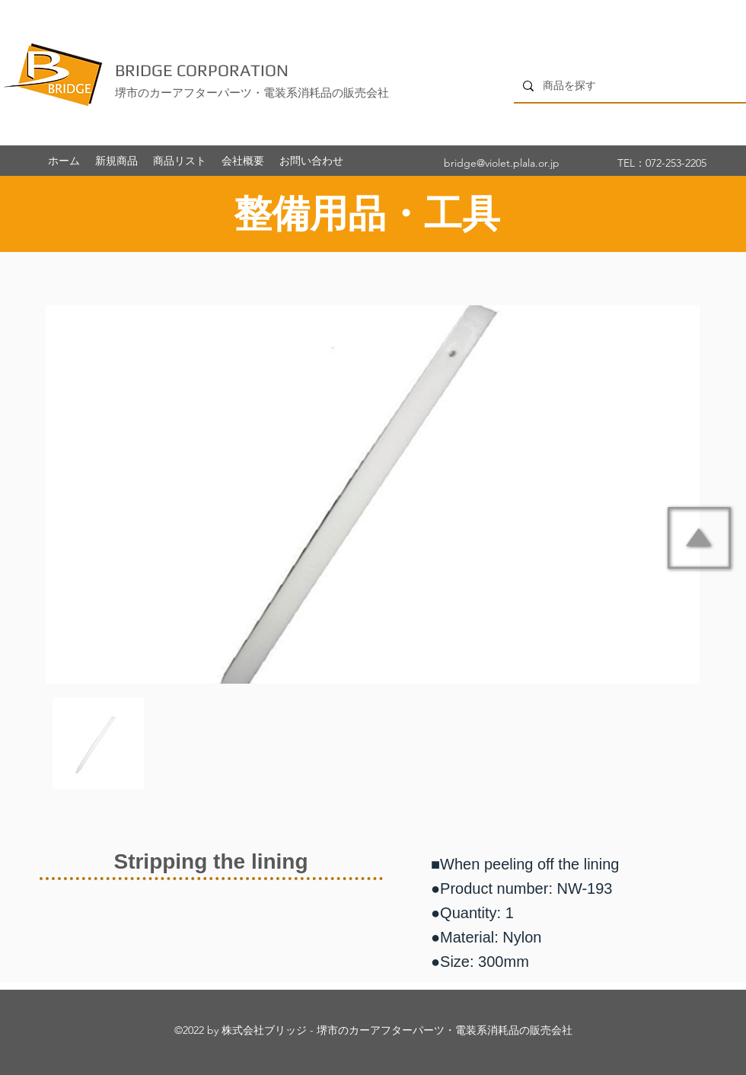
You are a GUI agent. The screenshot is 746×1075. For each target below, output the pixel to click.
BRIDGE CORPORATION (202, 70)
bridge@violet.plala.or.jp (502, 163)
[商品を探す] (628, 85)
